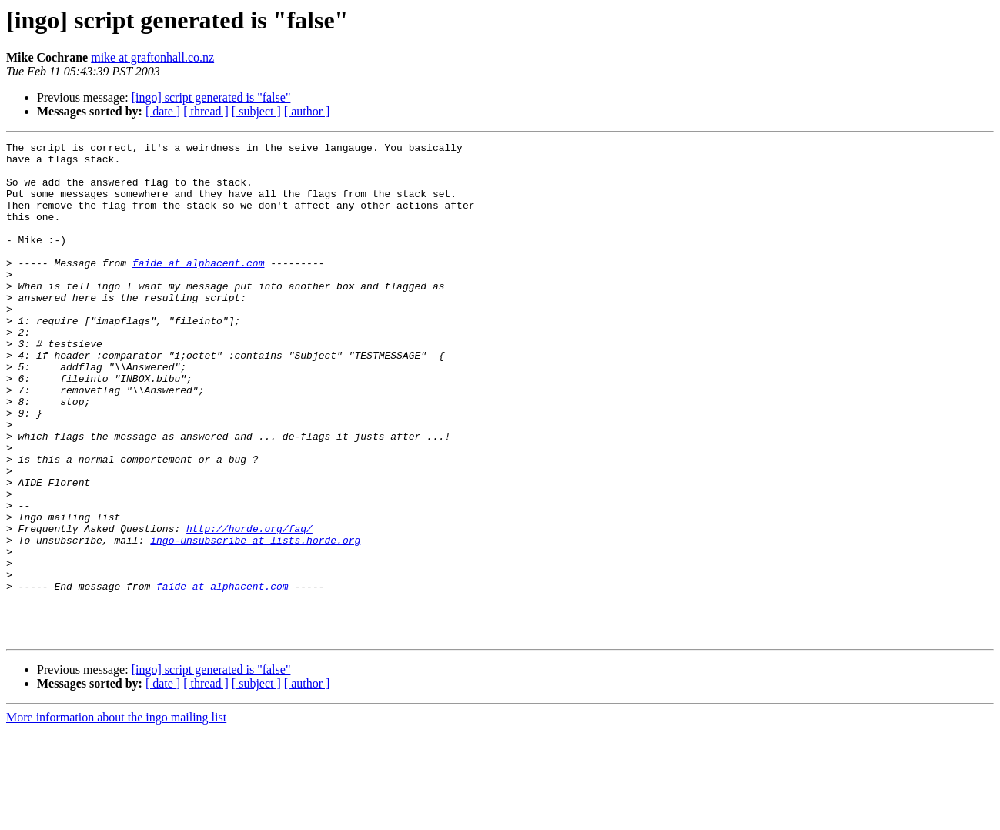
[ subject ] (256, 111)
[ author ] (307, 111)
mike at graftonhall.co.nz (152, 57)
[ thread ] (206, 111)
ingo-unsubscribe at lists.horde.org (255, 621)
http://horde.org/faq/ (249, 607)
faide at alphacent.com (198, 288)
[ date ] (162, 111)
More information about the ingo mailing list (116, 816)
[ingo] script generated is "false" (211, 97)
